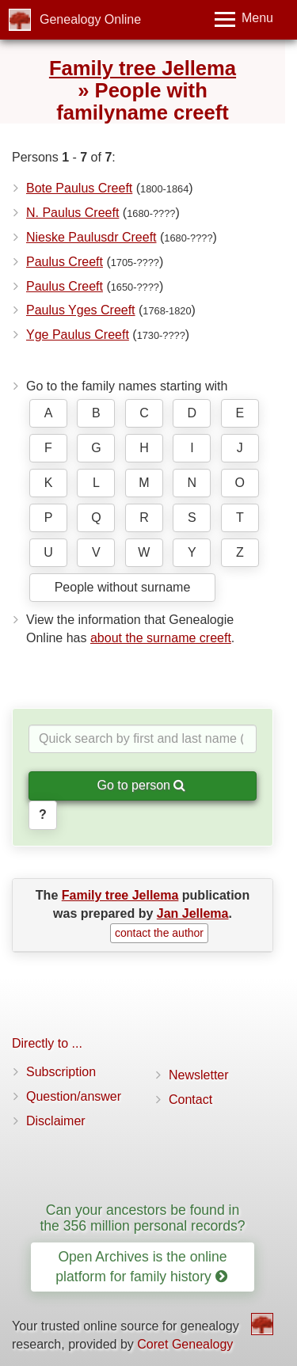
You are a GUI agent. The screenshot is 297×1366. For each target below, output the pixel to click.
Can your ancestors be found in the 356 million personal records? (142, 1217)
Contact (190, 1099)
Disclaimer (56, 1121)
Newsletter (199, 1075)
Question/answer (73, 1096)
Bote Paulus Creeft (79, 188)
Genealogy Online (90, 19)
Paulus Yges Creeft (80, 310)
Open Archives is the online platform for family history (141, 1266)
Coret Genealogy (185, 1344)
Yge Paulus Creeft (77, 334)
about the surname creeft (160, 638)
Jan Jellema (193, 913)
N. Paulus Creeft (72, 212)
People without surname (123, 587)
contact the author (159, 933)
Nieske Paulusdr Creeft (91, 237)
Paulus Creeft (64, 261)
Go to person (141, 785)
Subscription (61, 1072)
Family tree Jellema (142, 68)
